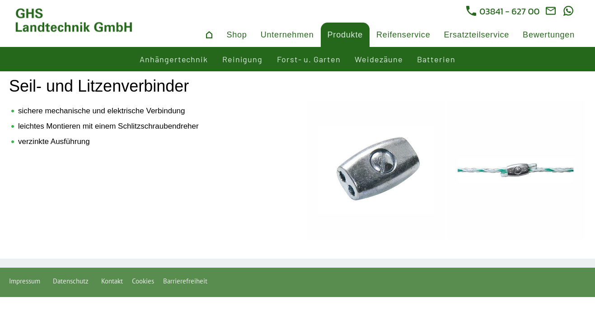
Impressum (26, 281)
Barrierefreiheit (185, 281)
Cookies (143, 281)
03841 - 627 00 (503, 11)
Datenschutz (72, 281)
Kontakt (112, 281)
